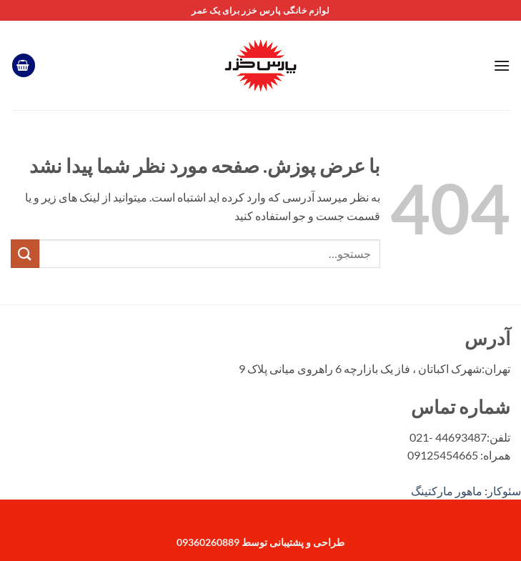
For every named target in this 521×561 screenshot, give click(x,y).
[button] (501, 65)
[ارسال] (25, 253)
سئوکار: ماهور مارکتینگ (466, 490)
